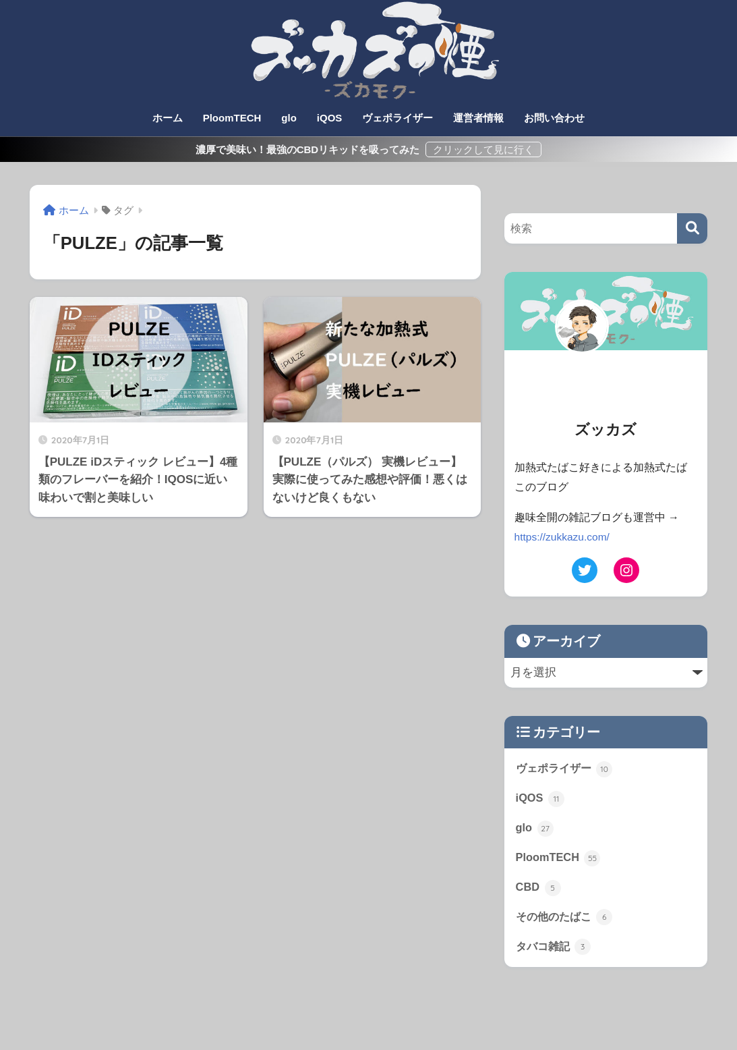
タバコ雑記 (555, 950)
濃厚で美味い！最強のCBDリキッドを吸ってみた (309, 149)
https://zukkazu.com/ (563, 537)
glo (289, 117)
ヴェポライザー (397, 117)
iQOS (330, 117)
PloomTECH (232, 117)
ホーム (167, 117)
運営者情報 (478, 117)
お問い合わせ (554, 117)
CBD (539, 890)
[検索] (692, 228)
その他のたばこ (567, 920)
